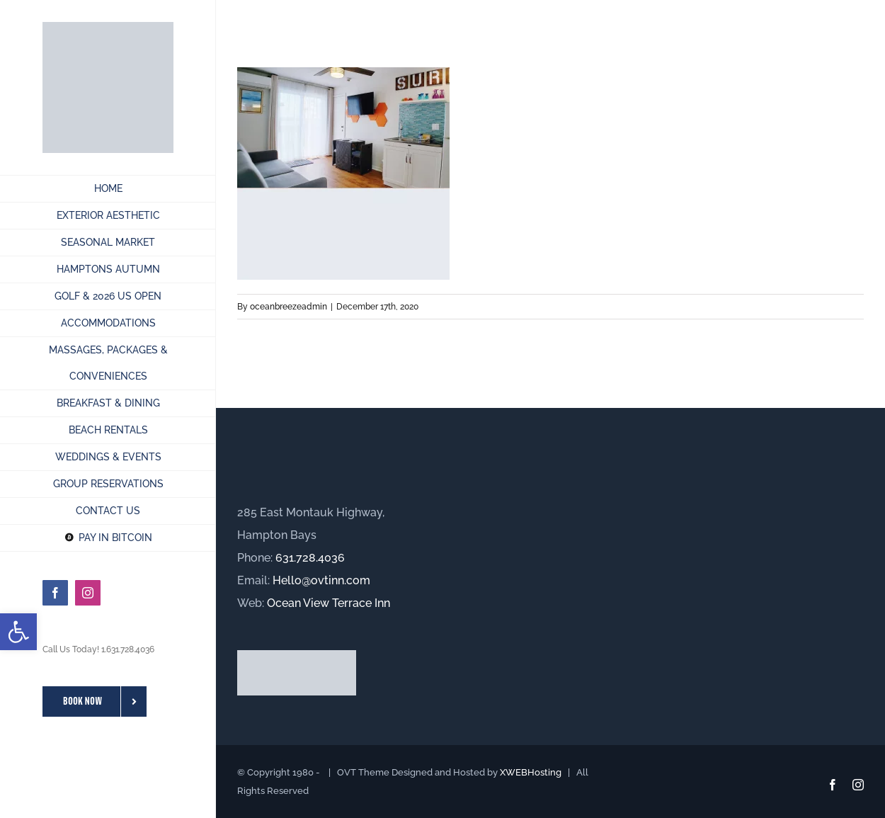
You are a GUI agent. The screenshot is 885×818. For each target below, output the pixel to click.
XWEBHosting (530, 772)
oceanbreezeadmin (288, 307)
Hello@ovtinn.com (321, 580)
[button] (18, 631)
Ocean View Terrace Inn (328, 603)
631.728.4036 (310, 557)
